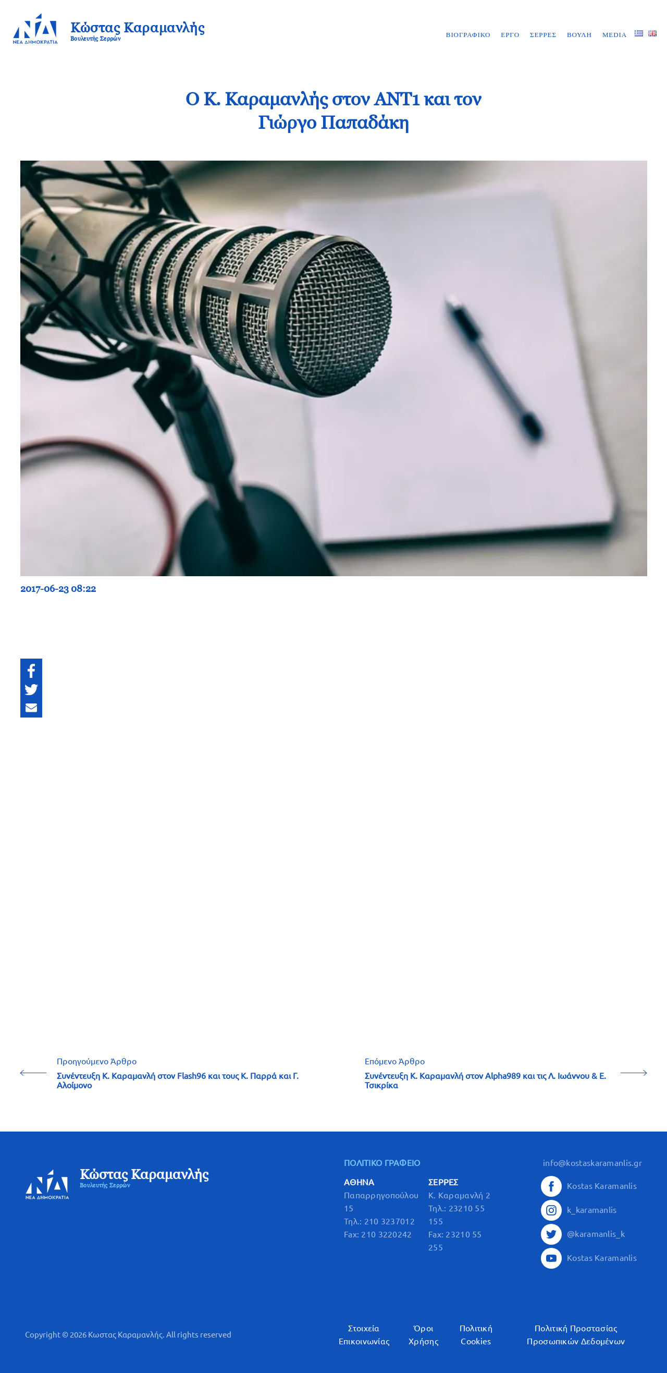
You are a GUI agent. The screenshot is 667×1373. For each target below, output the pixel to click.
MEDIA (614, 35)
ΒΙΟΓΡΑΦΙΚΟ (468, 35)
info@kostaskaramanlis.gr (592, 1163)
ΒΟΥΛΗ (579, 35)
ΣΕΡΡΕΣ (543, 35)
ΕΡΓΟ (510, 35)
